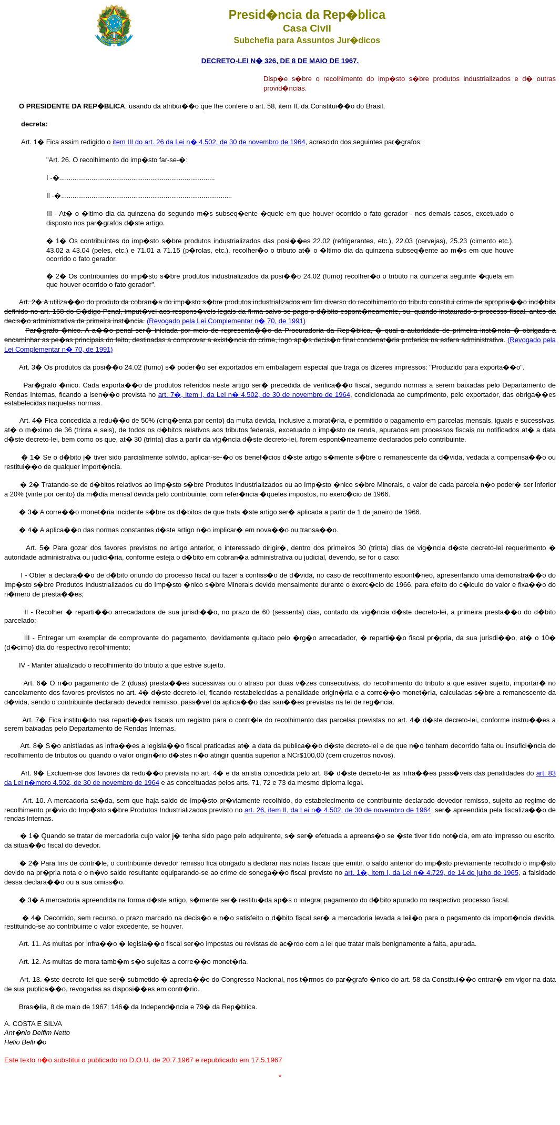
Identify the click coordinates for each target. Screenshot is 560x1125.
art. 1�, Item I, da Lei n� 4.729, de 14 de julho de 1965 (431, 873)
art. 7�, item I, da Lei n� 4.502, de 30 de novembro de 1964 (254, 395)
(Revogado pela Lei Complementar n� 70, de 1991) (226, 321)
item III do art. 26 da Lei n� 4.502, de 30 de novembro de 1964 (209, 142)
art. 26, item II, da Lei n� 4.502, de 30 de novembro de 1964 (338, 810)
